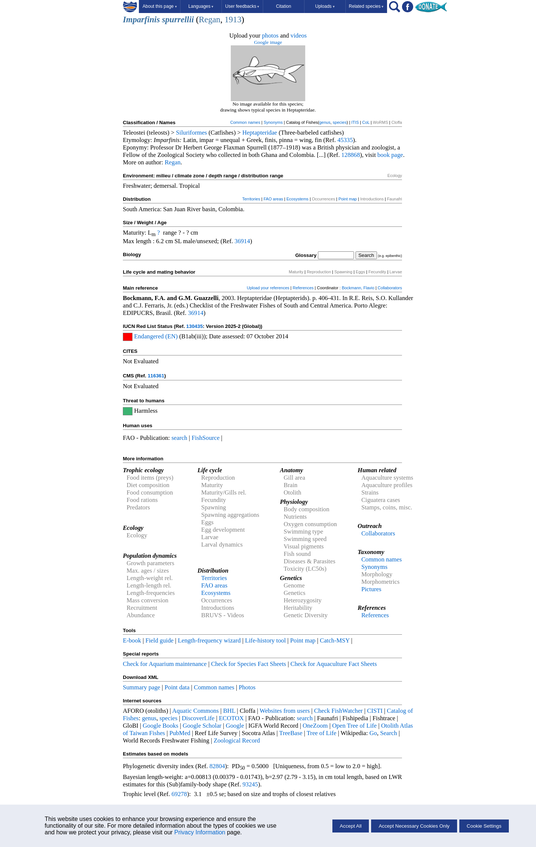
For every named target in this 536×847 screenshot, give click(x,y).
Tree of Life (321, 733)
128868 (350, 154)
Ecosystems (298, 199)
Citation (283, 6)
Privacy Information (199, 832)
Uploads (325, 6)
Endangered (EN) (156, 336)
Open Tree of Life (354, 725)
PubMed (179, 733)
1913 (232, 19)
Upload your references (268, 288)
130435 (194, 326)
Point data (177, 687)
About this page (159, 6)
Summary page (141, 687)
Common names (245, 122)
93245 (250, 784)
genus (325, 122)
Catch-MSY (335, 640)
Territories (251, 199)
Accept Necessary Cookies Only (414, 826)
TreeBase (290, 733)
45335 (345, 140)
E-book (132, 640)
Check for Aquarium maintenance (165, 663)
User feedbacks (242, 6)
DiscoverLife (198, 718)
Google (235, 725)
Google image (268, 42)
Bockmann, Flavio (358, 288)
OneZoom (315, 725)
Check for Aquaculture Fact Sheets (333, 663)
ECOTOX (231, 718)
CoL (366, 122)
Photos (247, 687)
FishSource (206, 437)
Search (388, 733)
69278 (179, 794)
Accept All (351, 826)
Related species (366, 6)
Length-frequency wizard (209, 640)
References (303, 288)
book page (390, 154)
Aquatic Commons (195, 710)
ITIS (355, 122)
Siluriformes (191, 132)
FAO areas (273, 199)
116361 (156, 376)
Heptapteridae (259, 132)
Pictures (371, 589)
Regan (209, 19)
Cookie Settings (484, 826)
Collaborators (390, 288)
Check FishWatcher (338, 710)
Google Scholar (202, 725)
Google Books (160, 725)
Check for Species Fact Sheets (248, 663)
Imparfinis (141, 19)
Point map (347, 199)
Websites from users (285, 710)
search (180, 437)
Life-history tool (265, 640)
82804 (217, 766)
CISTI (375, 710)
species (340, 122)
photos (270, 35)
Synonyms (273, 122)
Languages (200, 6)
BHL (229, 710)
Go (373, 733)
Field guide (159, 640)
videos (299, 35)
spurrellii (178, 19)
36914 (242, 241)
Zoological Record (237, 740)
